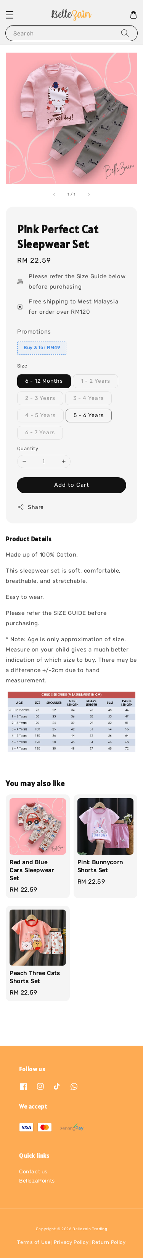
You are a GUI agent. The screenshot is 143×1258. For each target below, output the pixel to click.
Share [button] (30, 507)
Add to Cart (71, 484)
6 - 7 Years (40, 432)
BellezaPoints (37, 1181)
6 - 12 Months (44, 381)
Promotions (34, 331)
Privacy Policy (71, 1242)
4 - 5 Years (40, 415)
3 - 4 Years (88, 398)
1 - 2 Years (95, 381)
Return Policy (109, 1242)
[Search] (125, 33)
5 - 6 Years (89, 415)
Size (22, 366)
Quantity (27, 448)
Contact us (33, 1171)
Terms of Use (33, 1242)
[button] (9, 14)
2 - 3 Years (40, 398)
